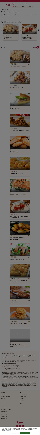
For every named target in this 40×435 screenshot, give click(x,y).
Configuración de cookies (14, 433)
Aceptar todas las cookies (24, 433)
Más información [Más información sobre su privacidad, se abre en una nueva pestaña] (8, 431)
